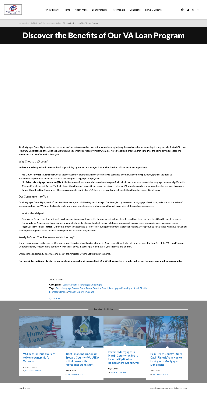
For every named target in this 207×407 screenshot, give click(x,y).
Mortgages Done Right (90, 284)
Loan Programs (162, 388)
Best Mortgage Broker (67, 288)
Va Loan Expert (76, 291)
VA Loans (89, 291)
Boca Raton (86, 288)
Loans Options (70, 284)
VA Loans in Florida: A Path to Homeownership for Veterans (39, 357)
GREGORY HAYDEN (33, 371)
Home (152, 388)
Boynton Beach (100, 288)
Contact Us (184, 388)
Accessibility (174, 388)
